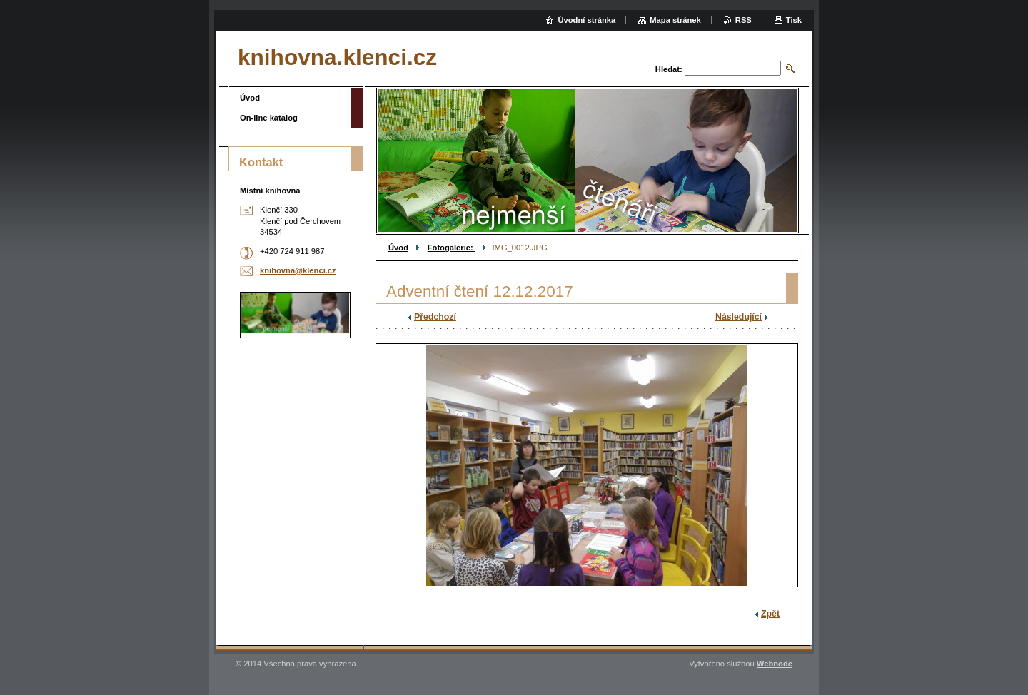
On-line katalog (269, 117)
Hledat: (668, 69)
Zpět (770, 614)
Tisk (794, 20)
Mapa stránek (675, 20)
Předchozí (435, 317)
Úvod (398, 247)
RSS (743, 20)
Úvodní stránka (586, 20)
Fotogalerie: (451, 247)
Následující (738, 317)
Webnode (774, 663)
